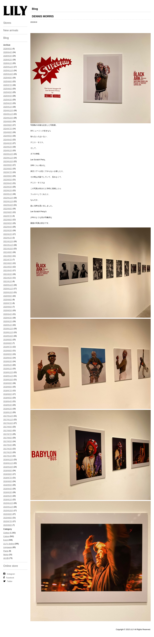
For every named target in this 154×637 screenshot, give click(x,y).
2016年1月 (7, 500)
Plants (5, 551)
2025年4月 (7, 96)
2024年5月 (7, 136)
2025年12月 (8, 67)
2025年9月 (7, 78)
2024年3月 (7, 143)
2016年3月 (7, 492)
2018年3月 (7, 405)
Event (5, 540)
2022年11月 (8, 201)
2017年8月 (7, 431)
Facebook (8, 577)
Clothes (6, 533)
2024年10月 (8, 118)
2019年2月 (7, 365)
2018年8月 (7, 387)
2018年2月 (7, 409)
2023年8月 (7, 169)
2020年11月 (8, 289)
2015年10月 (8, 511)
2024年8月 (7, 125)
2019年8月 (7, 343)
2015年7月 (7, 521)
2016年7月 (7, 478)
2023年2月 (7, 190)
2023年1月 (7, 194)
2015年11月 (8, 507)
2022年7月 (7, 216)
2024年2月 (7, 147)
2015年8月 (7, 518)
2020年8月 (7, 300)
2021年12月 (8, 241)
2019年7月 (7, 347)
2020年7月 (7, 303)
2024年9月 (7, 121)
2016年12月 (8, 460)
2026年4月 (7, 52)
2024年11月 (8, 114)
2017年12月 (8, 416)
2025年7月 (7, 85)
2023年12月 (8, 154)
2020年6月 (7, 307)
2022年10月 (8, 205)
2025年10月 (8, 74)
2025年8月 (7, 81)
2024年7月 (7, 129)
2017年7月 (7, 434)
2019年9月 (7, 340)
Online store (10, 565)
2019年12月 (8, 329)
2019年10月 (8, 336)
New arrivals (10, 30)
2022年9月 (7, 209)
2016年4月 (7, 489)
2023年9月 (7, 165)
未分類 (6, 558)
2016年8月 (7, 474)
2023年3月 (7, 187)
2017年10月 (8, 423)
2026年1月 (7, 63)
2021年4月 (7, 270)
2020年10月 (8, 292)
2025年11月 (8, 70)
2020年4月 (7, 314)
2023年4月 (7, 183)
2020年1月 (7, 325)
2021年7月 (7, 260)
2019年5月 (7, 354)
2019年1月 (7, 369)
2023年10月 (8, 161)
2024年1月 (7, 150)
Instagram (9, 574)
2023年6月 (7, 176)
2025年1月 (7, 107)
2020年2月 (7, 321)
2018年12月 (8, 372)
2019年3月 (7, 361)
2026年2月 (7, 60)
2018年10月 (8, 380)
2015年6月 (7, 525)
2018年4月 (7, 401)
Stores (7, 22)
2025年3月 (7, 100)
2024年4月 (7, 140)
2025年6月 (7, 89)
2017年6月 (7, 438)
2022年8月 (7, 212)
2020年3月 (7, 318)
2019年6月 (7, 351)
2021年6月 (7, 263)
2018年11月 (8, 376)
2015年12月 (8, 503)
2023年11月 (8, 158)
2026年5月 (7, 49)
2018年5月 (7, 398)
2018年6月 (7, 394)
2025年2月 (7, 103)
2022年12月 (8, 198)
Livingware (7, 547)
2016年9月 (7, 471)
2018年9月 (7, 383)
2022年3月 (7, 230)
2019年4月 (7, 358)
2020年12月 (8, 285)
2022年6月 (7, 220)
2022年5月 (7, 223)
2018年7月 (7, 391)
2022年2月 (7, 234)
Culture (6, 536)
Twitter (7, 581)
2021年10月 (8, 249)
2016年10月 (8, 467)
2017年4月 (7, 445)
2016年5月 (7, 485)
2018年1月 (7, 412)
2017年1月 (7, 456)
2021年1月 (7, 281)
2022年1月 (7, 238)
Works (5, 555)
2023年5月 (7, 180)
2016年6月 (7, 481)
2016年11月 (8, 463)
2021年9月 (7, 252)
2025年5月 (7, 92)
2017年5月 (7, 441)
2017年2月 (7, 452)
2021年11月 (8, 245)
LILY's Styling (8, 544)
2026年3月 (7, 56)
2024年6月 (7, 132)
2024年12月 (8, 110)
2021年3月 (7, 274)
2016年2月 (7, 496)
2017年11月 (8, 420)
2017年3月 (7, 449)
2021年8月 (7, 256)
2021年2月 (7, 278)
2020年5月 (7, 310)
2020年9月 (7, 296)
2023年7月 (7, 172)
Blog (6, 37)
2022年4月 (7, 227)
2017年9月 (7, 427)
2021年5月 (7, 267)
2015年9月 (7, 514)
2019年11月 (8, 332)
